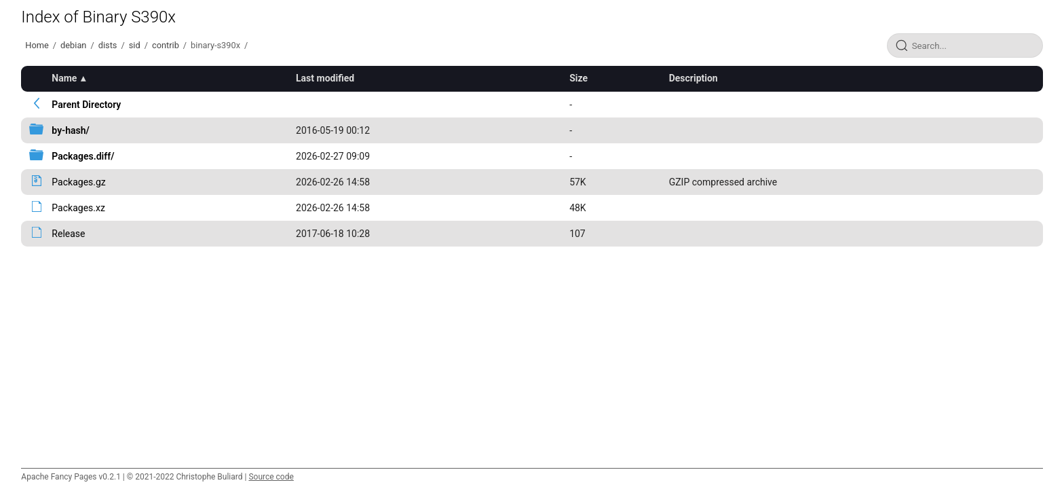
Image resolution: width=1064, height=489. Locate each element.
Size (578, 78)
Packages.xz (78, 207)
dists (107, 45)
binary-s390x (215, 45)
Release (68, 233)
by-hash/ (71, 130)
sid (134, 45)
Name (64, 78)
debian (73, 45)
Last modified (325, 78)
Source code (270, 477)
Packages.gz (78, 182)
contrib (165, 45)
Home (36, 45)
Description (693, 78)
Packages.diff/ (83, 156)
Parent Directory (86, 104)
